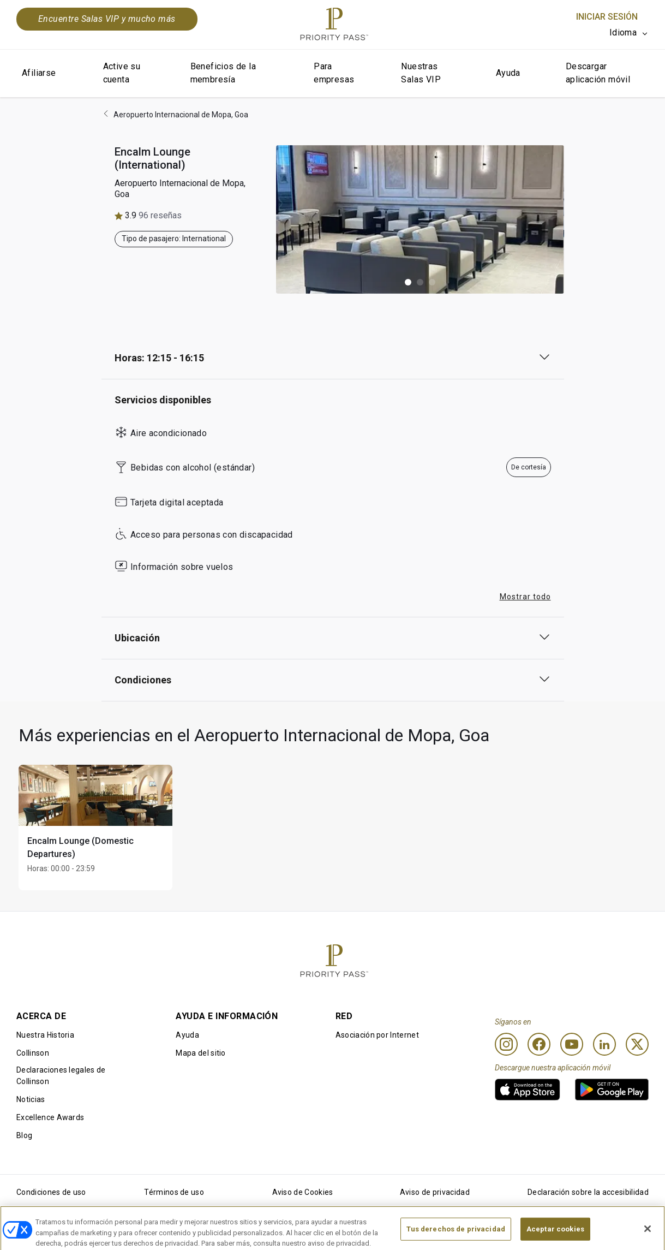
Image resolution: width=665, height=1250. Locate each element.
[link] (527, 1089)
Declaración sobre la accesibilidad (588, 1192)
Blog (24, 1135)
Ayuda (508, 73)
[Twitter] (637, 1044)
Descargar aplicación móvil (598, 73)
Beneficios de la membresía (223, 73)
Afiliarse (39, 73)
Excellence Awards (50, 1117)
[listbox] (629, 33)
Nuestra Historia (45, 1035)
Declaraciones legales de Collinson (61, 1076)
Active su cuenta (122, 73)
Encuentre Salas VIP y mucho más (107, 19)
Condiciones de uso (51, 1192)
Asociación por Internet (377, 1035)
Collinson (32, 1053)
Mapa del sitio (200, 1053)
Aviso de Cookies (302, 1192)
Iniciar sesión (607, 16)
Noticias (30, 1099)
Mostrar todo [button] (525, 596)
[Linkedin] (604, 1044)
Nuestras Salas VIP (421, 73)
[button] (408, 282)
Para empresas (334, 73)
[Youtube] (571, 1044)
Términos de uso (174, 1192)
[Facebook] (539, 1044)
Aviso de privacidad (435, 1192)
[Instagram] (506, 1044)
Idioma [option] (623, 32)
